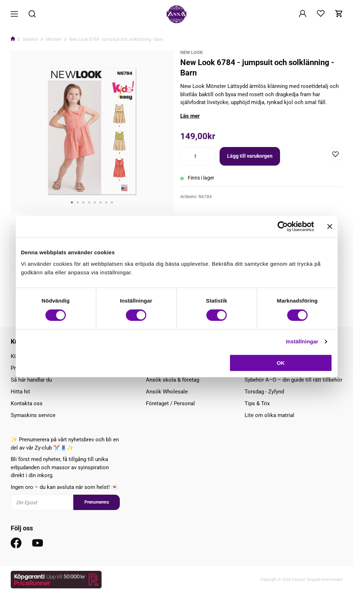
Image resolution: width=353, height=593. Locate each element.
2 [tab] (77, 202)
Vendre (336, 579)
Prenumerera (96, 502)
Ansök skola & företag (172, 380)
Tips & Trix (257, 403)
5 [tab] (95, 202)
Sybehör (30, 39)
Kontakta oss (27, 403)
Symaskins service (33, 415)
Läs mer (190, 116)
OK (281, 363)
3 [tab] (83, 202)
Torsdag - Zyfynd (264, 391)
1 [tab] (72, 202)
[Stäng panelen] (329, 226)
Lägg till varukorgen (250, 156)
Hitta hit (20, 391)
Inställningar (302, 341)
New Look (191, 52)
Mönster (54, 39)
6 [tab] (100, 202)
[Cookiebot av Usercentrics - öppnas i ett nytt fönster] (282, 226)
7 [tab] (106, 202)
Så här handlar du (31, 380)
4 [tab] (89, 202)
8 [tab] (112, 202)
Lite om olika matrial (269, 415)
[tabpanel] (92, 131)
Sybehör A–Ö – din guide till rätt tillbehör (293, 380)
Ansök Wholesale (167, 391)
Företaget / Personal (170, 403)
